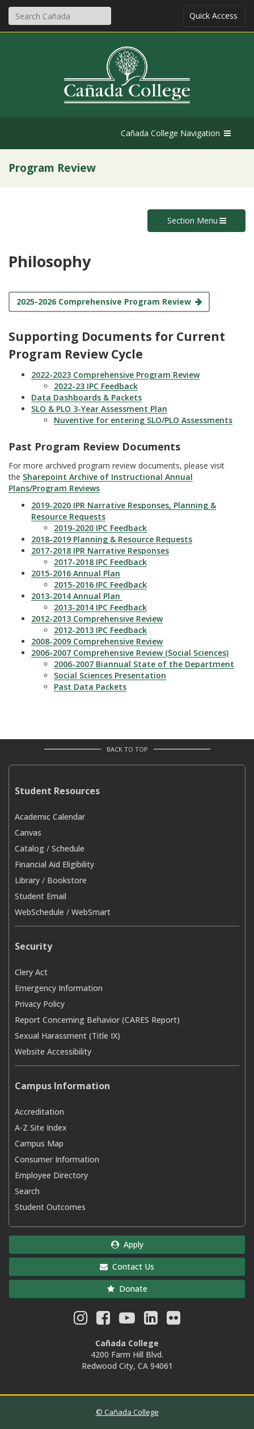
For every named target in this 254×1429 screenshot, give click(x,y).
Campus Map (39, 1143)
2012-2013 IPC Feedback (100, 630)
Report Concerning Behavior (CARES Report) (97, 1019)
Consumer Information (57, 1159)
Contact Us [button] (127, 1266)
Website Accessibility (53, 1051)
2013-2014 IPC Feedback (100, 607)
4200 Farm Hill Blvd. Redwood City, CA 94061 (127, 1360)
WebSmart (91, 912)
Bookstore (67, 880)
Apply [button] (127, 1244)
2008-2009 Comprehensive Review (97, 641)
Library (27, 880)
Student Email (40, 896)
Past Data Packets (90, 686)
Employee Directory (51, 1175)
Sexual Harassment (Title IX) (67, 1035)
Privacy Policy (40, 1003)
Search (27, 1191)
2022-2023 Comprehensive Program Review (115, 374)
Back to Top (127, 749)
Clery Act (31, 972)
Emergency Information (59, 988)
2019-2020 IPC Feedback (100, 527)
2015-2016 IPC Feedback (100, 584)
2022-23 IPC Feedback (96, 386)
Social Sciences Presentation (110, 675)
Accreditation (39, 1111)
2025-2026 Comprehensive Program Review (103, 301)
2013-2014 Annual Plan (76, 596)
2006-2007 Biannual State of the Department (144, 664)
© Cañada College (127, 1412)
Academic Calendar (50, 816)
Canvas (28, 832)
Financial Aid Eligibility (54, 864)
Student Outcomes (50, 1207)
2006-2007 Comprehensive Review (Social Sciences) (129, 652)
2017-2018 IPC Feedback (100, 562)
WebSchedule (39, 912)
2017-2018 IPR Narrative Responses (100, 550)
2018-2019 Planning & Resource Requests (111, 539)
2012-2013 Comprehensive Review (97, 618)
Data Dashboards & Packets (86, 397)
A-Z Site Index (41, 1127)
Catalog (29, 848)
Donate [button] (127, 1288)
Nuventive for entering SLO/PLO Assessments (143, 420)
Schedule (68, 848)
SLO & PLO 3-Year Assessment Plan (99, 408)
